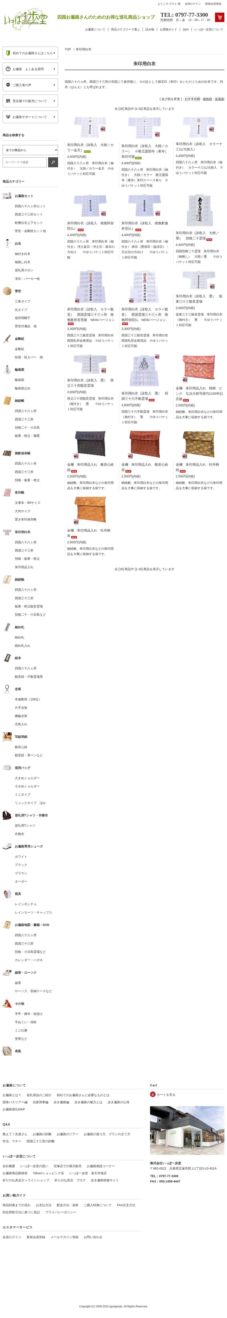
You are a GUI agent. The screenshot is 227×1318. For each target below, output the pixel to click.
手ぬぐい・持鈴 (26, 1022)
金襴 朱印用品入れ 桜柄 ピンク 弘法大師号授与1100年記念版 (199, 393)
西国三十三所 (24, 419)
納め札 (19, 637)
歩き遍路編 (61, 1102)
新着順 (219, 99)
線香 (18, 983)
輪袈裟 (19, 380)
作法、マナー (12, 1141)
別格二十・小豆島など (30, 614)
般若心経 (21, 747)
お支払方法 (43, 1205)
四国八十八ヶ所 (26, 411)
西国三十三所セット (29, 214)
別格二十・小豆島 (27, 427)
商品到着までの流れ (17, 1205)
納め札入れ (22, 645)
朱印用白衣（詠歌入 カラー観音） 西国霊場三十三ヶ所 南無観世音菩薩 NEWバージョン (91, 315)
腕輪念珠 (21, 716)
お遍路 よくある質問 (25, 69)
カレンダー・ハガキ (29, 960)
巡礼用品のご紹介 (39, 1095)
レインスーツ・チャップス (33, 912)
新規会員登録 (213, 3)
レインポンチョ (26, 904)
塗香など (21, 1038)
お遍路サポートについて (26, 117)
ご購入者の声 (18, 85)
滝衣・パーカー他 (27, 278)
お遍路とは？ (12, 1095)
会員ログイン (193, 3)
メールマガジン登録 (64, 1237)
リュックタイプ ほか (30, 803)
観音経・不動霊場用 (29, 676)
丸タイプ (21, 309)
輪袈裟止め (22, 388)
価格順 (207, 99)
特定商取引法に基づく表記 (21, 1212)
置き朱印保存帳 (26, 519)
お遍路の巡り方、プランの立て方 (107, 1134)
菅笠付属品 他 (26, 326)
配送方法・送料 (67, 1205)
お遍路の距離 (42, 1134)
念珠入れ (21, 724)
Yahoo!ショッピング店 (48, 1173)
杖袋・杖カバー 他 (29, 357)
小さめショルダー (27, 786)
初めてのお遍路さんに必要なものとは (83, 1095)
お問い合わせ (93, 1237)
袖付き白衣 (22, 254)
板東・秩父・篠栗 (27, 435)
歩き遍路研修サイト (105, 1180)
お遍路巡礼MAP (14, 1109)
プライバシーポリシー (60, 1212)
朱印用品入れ (24, 567)
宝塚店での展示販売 (68, 1166)
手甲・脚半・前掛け (29, 1014)
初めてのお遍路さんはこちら (29, 53)
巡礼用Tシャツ (25, 825)
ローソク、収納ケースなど (33, 991)
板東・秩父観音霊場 (29, 606)
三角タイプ (22, 301)
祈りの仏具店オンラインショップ (26, 1180)
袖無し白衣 (22, 262)
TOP (68, 49)
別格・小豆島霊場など (30, 952)
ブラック (21, 865)
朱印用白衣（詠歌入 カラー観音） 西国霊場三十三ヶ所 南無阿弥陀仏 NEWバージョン (144, 315)
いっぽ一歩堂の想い (34, 1166)
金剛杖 (19, 349)
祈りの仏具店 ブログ (70, 1180)
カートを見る (166, 1094)
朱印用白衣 (83, 49)
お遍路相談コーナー (101, 1166)
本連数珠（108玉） (28, 699)
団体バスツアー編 (15, 1102)
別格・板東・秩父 (27, 480)
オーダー (21, 881)
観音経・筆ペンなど (29, 755)
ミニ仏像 (21, 1030)
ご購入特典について (98, 1205)
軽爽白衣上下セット (29, 223)
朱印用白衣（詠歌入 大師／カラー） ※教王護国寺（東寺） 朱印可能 (146, 151)
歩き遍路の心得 (118, 1102)
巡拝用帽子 (22, 318)
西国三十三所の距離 (41, 1141)
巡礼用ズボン (24, 270)
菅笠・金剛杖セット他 (30, 231)
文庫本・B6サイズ (27, 502)
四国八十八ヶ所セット (30, 206)
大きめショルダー (27, 778)
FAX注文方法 (126, 1205)
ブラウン (21, 873)
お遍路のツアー (67, 1134)
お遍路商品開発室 (15, 1173)
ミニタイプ (22, 794)
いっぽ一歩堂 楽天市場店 (88, 1173)
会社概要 (9, 1166)
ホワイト (21, 856)
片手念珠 (21, 707)
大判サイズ (22, 511)
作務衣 (19, 834)
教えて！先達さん (15, 1134)
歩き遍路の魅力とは (88, 1102)
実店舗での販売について (26, 101)
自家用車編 (40, 1102)
